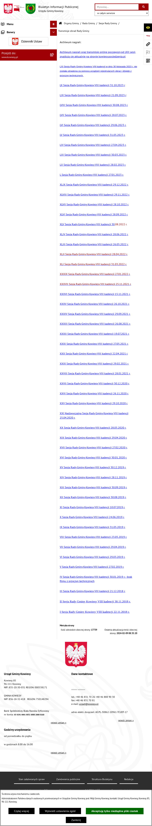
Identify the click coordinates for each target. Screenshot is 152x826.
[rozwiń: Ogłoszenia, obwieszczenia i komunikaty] (54, 189)
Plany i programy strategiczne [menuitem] (18, 164)
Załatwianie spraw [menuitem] (12, 249)
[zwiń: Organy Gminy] (54, 38)
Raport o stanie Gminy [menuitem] (14, 157)
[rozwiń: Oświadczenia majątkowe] (54, 129)
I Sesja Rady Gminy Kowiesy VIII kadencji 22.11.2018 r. (95, 612)
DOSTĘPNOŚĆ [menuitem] (9, 318)
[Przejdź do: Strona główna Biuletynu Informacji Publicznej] (60, 23)
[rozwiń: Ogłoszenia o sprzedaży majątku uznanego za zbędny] (54, 207)
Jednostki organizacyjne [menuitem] (15, 143)
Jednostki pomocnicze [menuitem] (14, 150)
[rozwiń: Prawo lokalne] (54, 102)
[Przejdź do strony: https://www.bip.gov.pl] (148, 36)
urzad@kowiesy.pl (88, 704)
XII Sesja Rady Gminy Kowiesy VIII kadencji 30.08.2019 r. (93, 497)
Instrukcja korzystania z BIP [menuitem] (17, 311)
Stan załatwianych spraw (32, 779)
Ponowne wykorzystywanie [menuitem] (17, 284)
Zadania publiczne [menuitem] (12, 218)
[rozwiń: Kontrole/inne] (54, 298)
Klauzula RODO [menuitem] (10, 332)
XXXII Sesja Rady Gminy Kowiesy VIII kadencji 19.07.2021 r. (94, 333)
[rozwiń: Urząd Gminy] (54, 31)
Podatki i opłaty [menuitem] (10, 171)
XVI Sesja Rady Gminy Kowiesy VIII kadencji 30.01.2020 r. (93, 457)
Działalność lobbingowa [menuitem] (15, 256)
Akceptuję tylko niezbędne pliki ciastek (114, 811)
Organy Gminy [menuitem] (9, 38)
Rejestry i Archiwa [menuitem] (11, 270)
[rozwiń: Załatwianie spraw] (54, 249)
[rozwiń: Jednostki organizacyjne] (54, 143)
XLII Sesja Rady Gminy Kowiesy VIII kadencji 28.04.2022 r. (93, 254)
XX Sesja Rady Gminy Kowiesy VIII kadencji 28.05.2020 (92, 427)
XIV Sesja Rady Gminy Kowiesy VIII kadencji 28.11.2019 (92, 477)
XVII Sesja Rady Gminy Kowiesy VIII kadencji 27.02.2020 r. (93, 447)
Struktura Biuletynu (102, 779)
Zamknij (76, 820)
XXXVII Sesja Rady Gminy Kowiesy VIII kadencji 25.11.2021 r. (95, 284)
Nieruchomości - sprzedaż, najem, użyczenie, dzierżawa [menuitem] (20, 198)
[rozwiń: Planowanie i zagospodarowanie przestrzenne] (54, 178)
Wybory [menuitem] (5, 263)
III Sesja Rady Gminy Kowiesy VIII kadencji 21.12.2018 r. (92, 591)
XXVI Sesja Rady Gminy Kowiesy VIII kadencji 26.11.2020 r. (94, 393)
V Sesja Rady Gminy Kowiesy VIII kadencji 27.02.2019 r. (92, 566)
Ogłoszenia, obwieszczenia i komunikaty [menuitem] (25, 189)
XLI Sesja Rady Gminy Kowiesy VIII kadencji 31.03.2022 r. (93, 264)
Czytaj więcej (21, 811)
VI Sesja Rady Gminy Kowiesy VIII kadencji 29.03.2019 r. (92, 557)
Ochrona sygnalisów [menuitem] (13, 346)
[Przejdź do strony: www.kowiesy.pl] (148, 44)
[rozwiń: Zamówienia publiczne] (54, 122)
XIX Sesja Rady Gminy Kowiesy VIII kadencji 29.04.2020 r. (93, 437)
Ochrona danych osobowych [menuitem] (18, 325)
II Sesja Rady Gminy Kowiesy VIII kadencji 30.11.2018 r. (95, 601)
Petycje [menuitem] (5, 291)
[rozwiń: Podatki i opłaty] (54, 171)
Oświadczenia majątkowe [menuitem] (16, 129)
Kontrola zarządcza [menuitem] (12, 136)
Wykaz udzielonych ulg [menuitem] (14, 242)
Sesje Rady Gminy (108, 23)
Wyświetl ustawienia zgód (60, 811)
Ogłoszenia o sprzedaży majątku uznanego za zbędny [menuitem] (20, 209)
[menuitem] (28, 47)
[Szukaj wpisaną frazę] (144, 6)
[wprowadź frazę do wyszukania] (117, 6)
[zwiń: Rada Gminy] (54, 56)
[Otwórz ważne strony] (148, 52)
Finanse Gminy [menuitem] (10, 115)
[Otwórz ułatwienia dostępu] (148, 27)
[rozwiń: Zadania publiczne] (54, 218)
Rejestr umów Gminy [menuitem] (13, 224)
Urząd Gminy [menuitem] (8, 31)
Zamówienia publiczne (68, 779)
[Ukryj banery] (53, 354)
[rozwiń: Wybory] (54, 263)
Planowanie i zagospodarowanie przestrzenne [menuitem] (20, 180)
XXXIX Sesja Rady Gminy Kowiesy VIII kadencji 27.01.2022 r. (95, 274)
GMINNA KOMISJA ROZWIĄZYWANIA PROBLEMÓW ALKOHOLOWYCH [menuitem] (22, 234)
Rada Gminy (88, 23)
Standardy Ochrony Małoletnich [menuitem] (19, 108)
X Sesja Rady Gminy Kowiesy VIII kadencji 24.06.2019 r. (92, 517)
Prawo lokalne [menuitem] (9, 102)
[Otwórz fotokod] (148, 60)
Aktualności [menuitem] (8, 339)
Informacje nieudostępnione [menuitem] (18, 277)
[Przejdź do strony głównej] (40, 8)
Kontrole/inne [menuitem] (9, 298)
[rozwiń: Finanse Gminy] (54, 115)
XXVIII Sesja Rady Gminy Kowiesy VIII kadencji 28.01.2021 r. (95, 373)
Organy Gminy (71, 23)
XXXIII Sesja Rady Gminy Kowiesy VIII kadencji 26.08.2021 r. (95, 323)
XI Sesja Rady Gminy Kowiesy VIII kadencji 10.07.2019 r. (92, 507)
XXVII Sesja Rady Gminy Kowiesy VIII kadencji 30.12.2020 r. (94, 383)
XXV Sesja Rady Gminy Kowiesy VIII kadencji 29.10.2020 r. (94, 403)
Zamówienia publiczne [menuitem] (14, 122)
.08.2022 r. (93, 224)
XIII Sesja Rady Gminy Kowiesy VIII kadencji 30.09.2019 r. (93, 487)
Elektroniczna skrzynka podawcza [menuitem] (21, 305)
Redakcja (128, 779)
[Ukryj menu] (53, 24)
